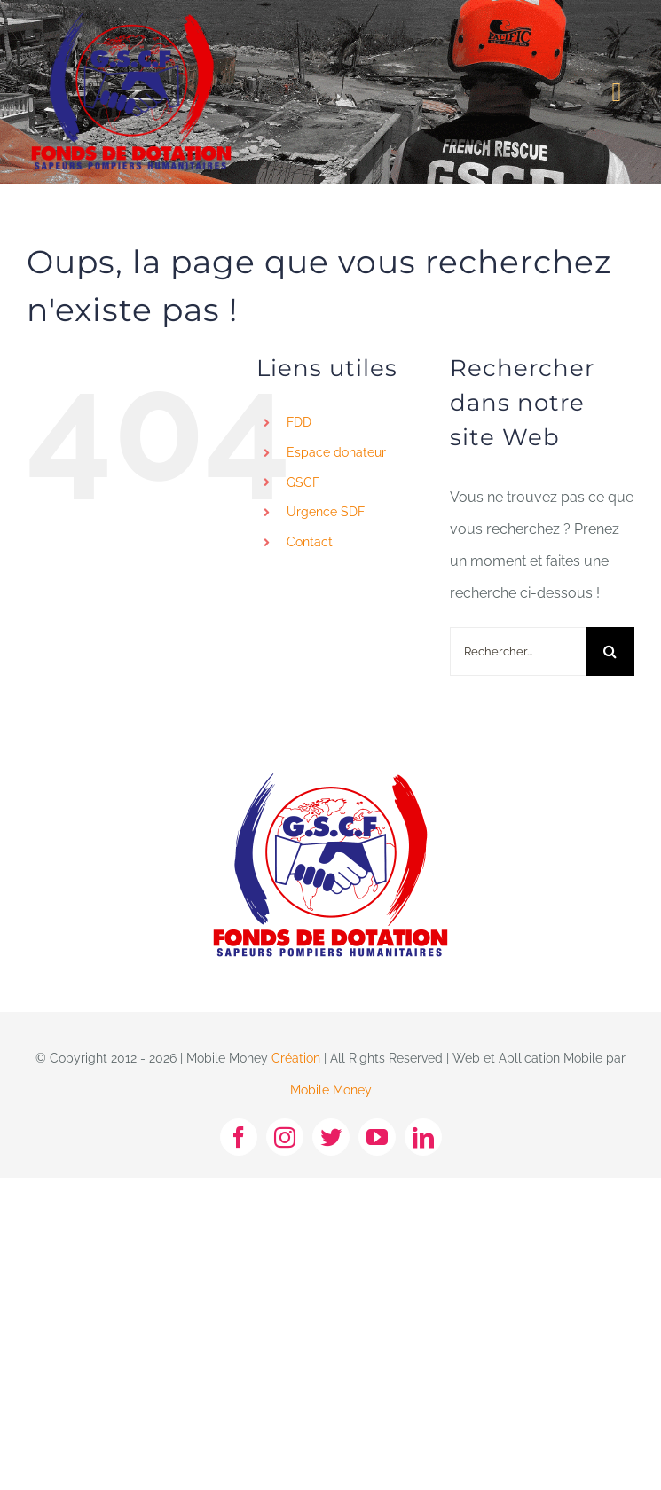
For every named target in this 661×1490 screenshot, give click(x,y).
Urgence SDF (326, 512)
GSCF (303, 482)
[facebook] (238, 1137)
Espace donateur (336, 452)
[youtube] (377, 1137)
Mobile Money (331, 1090)
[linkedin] (423, 1137)
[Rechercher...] (518, 651)
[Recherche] (610, 651)
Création (295, 1058)
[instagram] (284, 1137)
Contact (310, 542)
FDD (299, 422)
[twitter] (331, 1137)
